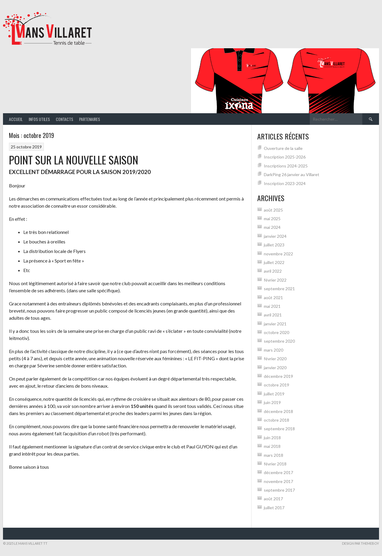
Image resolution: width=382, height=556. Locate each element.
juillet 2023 (274, 244)
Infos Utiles (39, 119)
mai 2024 (272, 227)
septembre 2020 (279, 341)
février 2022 (275, 279)
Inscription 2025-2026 (285, 156)
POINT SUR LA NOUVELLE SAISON (73, 159)
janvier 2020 (275, 367)
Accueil (16, 119)
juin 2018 (272, 437)
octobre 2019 (276, 384)
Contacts (64, 119)
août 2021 (273, 297)
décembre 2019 (278, 376)
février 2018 (275, 463)
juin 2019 (272, 402)
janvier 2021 (275, 323)
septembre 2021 (279, 288)
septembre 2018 (279, 428)
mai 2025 (272, 218)
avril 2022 (273, 271)
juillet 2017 (274, 507)
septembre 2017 (279, 490)
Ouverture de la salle (283, 148)
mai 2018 (272, 446)
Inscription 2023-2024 (285, 183)
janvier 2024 (275, 236)
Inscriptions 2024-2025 (286, 165)
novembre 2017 (278, 481)
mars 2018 (273, 455)
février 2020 (275, 358)
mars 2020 (273, 349)
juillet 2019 (274, 393)
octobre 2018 (276, 420)
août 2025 (273, 209)
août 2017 (273, 498)
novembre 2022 (278, 253)
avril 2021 (273, 314)
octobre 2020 (276, 332)
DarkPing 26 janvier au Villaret (291, 174)
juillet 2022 (274, 262)
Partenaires (89, 119)
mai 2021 (272, 306)
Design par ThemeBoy (360, 543)
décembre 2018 (278, 411)
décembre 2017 (278, 472)
